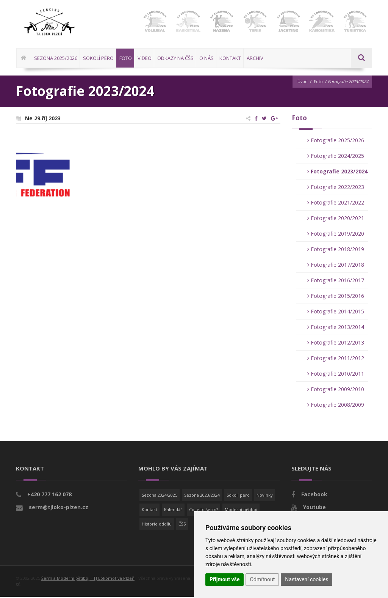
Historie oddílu (157, 524)
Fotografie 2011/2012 (335, 359)
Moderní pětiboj (241, 510)
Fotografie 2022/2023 (335, 188)
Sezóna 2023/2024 (202, 496)
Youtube (314, 508)
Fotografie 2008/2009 (335, 405)
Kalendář (173, 510)
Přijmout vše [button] (224, 579)
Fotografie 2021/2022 (335, 203)
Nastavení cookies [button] (306, 579)
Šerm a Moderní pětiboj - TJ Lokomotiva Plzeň (88, 579)
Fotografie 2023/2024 (337, 172)
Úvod (302, 82)
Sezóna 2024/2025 (159, 496)
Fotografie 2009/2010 (335, 390)
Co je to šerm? (203, 510)
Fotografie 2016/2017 (335, 281)
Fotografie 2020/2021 (335, 219)
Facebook (314, 495)
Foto (318, 82)
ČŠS (182, 524)
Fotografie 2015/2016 (335, 297)
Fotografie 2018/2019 (335, 250)
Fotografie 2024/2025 (335, 157)
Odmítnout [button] (262, 579)
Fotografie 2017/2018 (335, 265)
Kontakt (149, 510)
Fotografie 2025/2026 (335, 141)
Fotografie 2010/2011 (335, 374)
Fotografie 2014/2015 (335, 312)
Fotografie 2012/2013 (335, 343)
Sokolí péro (238, 496)
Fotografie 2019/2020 (335, 234)
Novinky (265, 496)
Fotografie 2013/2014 (335, 328)
